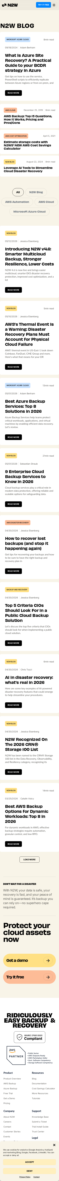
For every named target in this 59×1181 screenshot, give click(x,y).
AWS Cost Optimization (16, 136)
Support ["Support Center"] (36, 1111)
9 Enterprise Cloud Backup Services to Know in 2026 (25, 477)
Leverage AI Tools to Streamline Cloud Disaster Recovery (28, 169)
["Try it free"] (15, 1093)
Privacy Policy (25, 1177)
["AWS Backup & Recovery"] (15, 1083)
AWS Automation (17, 202)
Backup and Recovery (17, 590)
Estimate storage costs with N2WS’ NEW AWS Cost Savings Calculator (27, 145)
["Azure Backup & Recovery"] (15, 1088)
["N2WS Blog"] (44, 1078)
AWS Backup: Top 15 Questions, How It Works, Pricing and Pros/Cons (28, 119)
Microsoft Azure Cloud (18, 39)
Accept (29, 1162)
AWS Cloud (10, 110)
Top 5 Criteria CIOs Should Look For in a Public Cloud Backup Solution (27, 612)
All (18, 192)
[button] (54, 1145)
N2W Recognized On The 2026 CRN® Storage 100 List (26, 744)
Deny (30, 1171)
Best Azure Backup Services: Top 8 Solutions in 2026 (25, 406)
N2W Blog (9, 162)
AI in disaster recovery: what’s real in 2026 (29, 679)
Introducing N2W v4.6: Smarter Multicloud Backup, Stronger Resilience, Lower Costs (29, 256)
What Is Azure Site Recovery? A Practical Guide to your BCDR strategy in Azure (28, 62)
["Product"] (15, 1078)
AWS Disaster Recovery (18, 523)
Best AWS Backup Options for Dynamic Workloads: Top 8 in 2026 (26, 813)
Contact (37, 1177)
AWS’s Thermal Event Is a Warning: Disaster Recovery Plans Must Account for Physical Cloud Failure (29, 334)
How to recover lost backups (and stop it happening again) (26, 543)
